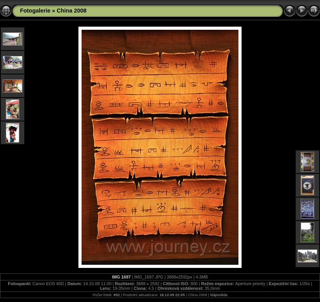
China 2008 (72, 10)
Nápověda (218, 295)
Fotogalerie (35, 10)
